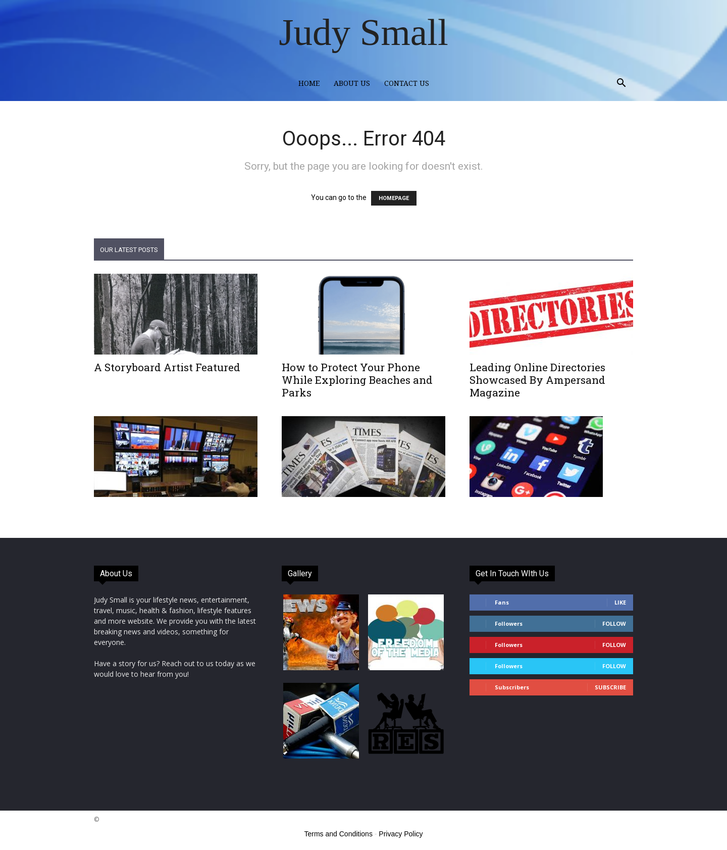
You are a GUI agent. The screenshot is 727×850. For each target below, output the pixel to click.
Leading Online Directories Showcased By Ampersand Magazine (537, 379)
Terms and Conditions (338, 834)
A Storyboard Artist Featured (167, 367)
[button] (621, 84)
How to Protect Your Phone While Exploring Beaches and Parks (357, 379)
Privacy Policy (401, 834)
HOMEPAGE (394, 198)
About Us (352, 83)
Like (620, 602)
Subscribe (610, 687)
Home (309, 83)
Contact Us (406, 83)
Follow (614, 623)
